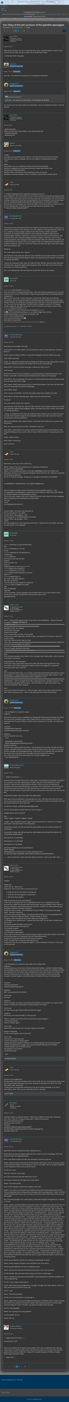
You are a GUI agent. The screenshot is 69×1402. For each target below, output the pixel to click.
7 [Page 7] (13, 31)
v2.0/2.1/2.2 (6, 14)
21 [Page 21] (24, 31)
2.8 (24, 14)
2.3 (12, 14)
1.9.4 (53, 14)
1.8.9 (48, 14)
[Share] (64, 31)
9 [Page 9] (18, 31)
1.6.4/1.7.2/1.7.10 (40, 14)
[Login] (62, 2)
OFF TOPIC (9, 1094)
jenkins (42, 12)
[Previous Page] (4, 30)
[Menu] (66, 2)
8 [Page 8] (15, 31)
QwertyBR (18, 326)
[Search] (57, 2)
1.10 (57, 14)
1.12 (65, 14)
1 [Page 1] (7, 31)
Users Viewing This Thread (11, 1380)
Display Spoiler (11, 1058)
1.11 (61, 14)
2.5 (15, 14)
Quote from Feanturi (14, 97)
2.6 (18, 14)
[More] (64, 46)
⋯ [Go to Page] (10, 31)
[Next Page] (27, 30)
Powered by (34, 1399)
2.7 (21, 14)
